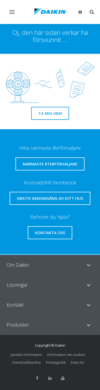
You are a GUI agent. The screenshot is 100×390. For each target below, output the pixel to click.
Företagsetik (56, 362)
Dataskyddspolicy (26, 362)
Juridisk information (26, 354)
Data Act (77, 362)
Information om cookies (66, 354)
